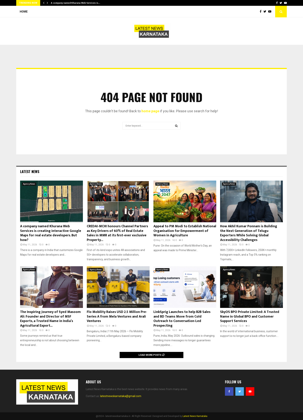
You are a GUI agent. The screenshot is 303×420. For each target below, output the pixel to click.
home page (150, 111)
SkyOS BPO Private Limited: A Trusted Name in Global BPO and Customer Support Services (249, 316)
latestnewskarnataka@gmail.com (120, 396)
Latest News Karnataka (195, 416)
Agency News (29, 184)
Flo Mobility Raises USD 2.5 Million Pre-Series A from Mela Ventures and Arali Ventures (117, 316)
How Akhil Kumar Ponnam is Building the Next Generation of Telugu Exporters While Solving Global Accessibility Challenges (248, 233)
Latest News (29, 171)
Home (24, 11)
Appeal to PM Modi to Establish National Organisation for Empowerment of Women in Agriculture (184, 230)
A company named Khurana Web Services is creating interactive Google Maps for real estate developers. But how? (50, 233)
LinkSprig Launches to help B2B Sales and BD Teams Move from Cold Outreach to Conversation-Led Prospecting (181, 318)
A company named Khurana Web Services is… (75, 3)
